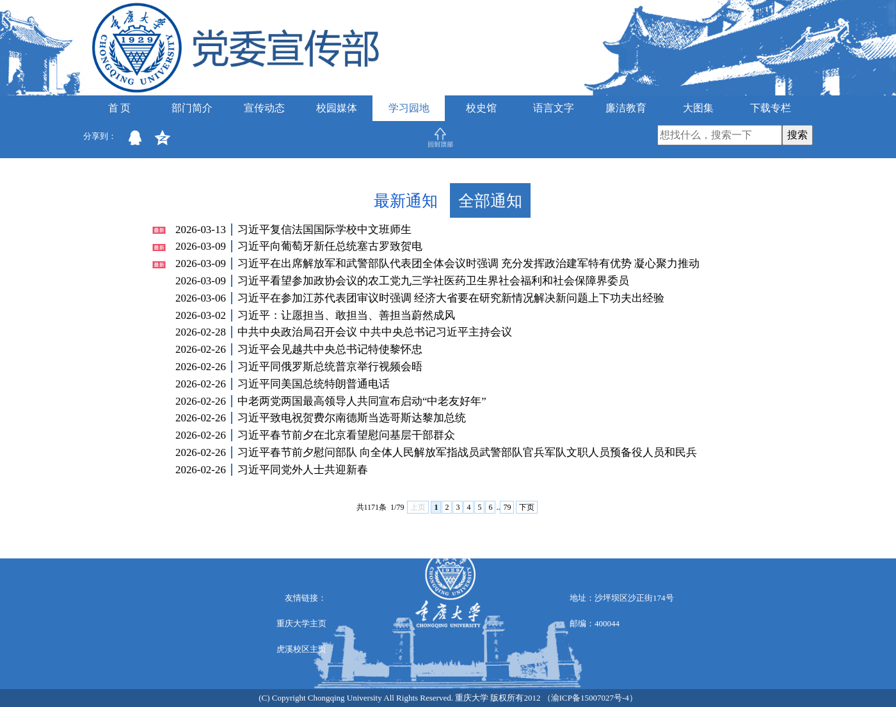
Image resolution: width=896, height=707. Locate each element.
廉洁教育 (625, 107)
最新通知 (406, 200)
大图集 (698, 107)
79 (507, 507)
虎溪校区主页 (301, 649)
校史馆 (481, 107)
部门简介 (192, 107)
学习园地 (408, 107)
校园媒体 (336, 107)
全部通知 (490, 200)
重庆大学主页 (301, 623)
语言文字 (553, 107)
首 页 (119, 107)
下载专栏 (770, 107)
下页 (526, 507)
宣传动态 (264, 107)
